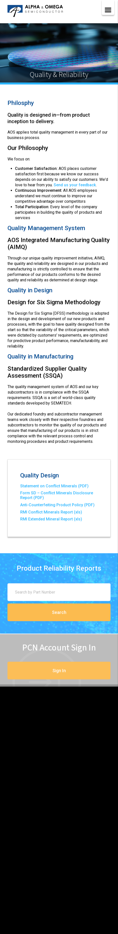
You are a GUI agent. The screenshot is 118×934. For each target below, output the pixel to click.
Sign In (59, 676)
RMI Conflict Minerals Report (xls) (51, 513)
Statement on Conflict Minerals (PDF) (54, 487)
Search (59, 617)
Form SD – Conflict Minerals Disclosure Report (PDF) (56, 496)
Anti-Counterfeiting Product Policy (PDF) (57, 506)
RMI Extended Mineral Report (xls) (51, 520)
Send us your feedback (75, 185)
